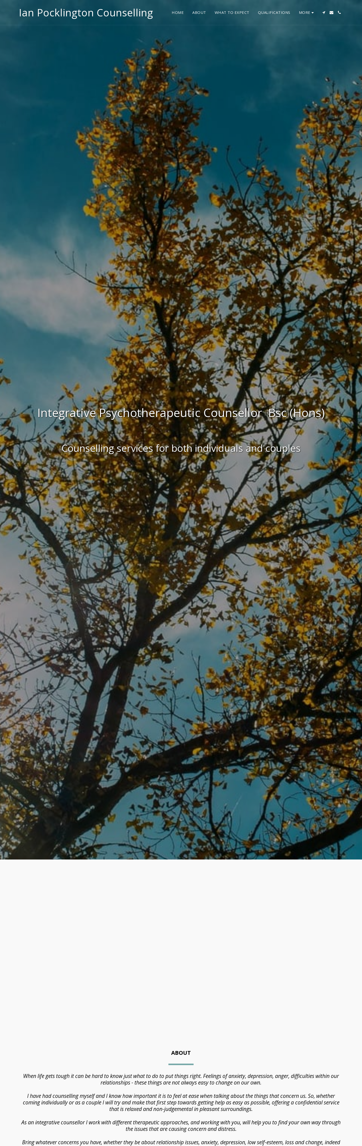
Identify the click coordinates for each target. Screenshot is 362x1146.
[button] (323, 12)
